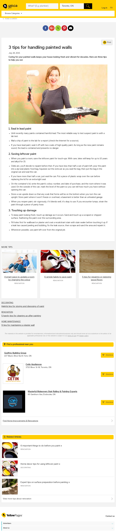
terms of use (72, 336)
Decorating (7, 303)
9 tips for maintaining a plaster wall (18, 325)
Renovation (19, 283)
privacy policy (83, 336)
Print (107, 42)
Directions (107, 355)
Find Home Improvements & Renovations (58, 420)
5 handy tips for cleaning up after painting (21, 316)
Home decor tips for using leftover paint (39, 464)
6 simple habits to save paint (58, 277)
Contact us (110, 516)
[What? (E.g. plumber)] (42, 6)
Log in (104, 8)
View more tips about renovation (17, 499)
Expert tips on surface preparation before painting (44, 482)
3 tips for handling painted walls (40, 47)
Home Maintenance (11, 322)
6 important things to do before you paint (40, 446)
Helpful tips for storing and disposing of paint (22, 306)
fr (111, 8)
